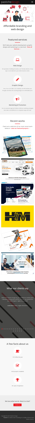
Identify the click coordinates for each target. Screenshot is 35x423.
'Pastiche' (5, 417)
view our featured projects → (20, 128)
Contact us (17, 405)
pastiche (6, 2)
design (15, 2)
